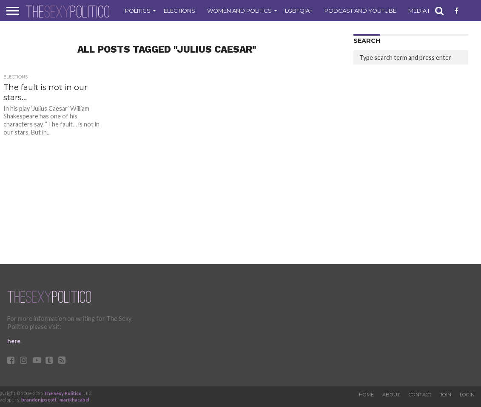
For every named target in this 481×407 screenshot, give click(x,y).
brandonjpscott (39, 399)
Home (366, 395)
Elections (179, 10)
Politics (138, 10)
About (391, 395)
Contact (420, 395)
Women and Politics (239, 10)
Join (445, 395)
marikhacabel (74, 399)
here (13, 341)
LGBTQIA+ (299, 10)
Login (467, 395)
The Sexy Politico (63, 393)
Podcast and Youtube (360, 10)
